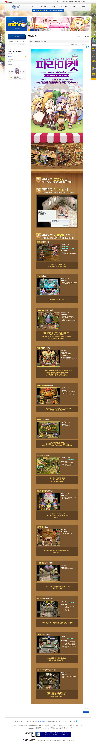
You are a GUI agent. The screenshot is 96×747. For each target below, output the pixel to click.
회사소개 (17, 721)
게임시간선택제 (60, 721)
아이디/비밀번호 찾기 (20, 41)
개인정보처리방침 (41, 721)
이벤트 (50, 10)
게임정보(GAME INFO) (43, 7)
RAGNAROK (15, 7)
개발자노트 (45, 10)
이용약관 (22, 721)
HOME (77, 36)
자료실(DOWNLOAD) (74, 7)
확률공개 (61, 10)
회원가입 (11, 41)
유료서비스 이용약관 (31, 721)
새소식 (82, 36)
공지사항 (35, 10)
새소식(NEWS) (34, 7)
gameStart (16, 22)
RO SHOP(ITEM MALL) (64, 7)
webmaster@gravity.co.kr (28, 727)
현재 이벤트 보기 (38, 30)
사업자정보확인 (53, 727)
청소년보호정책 (51, 721)
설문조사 (55, 10)
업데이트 (40, 10)
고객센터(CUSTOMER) (83, 7)
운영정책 (67, 721)
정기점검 (72, 721)
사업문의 (79, 721)
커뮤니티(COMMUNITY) (53, 7)
